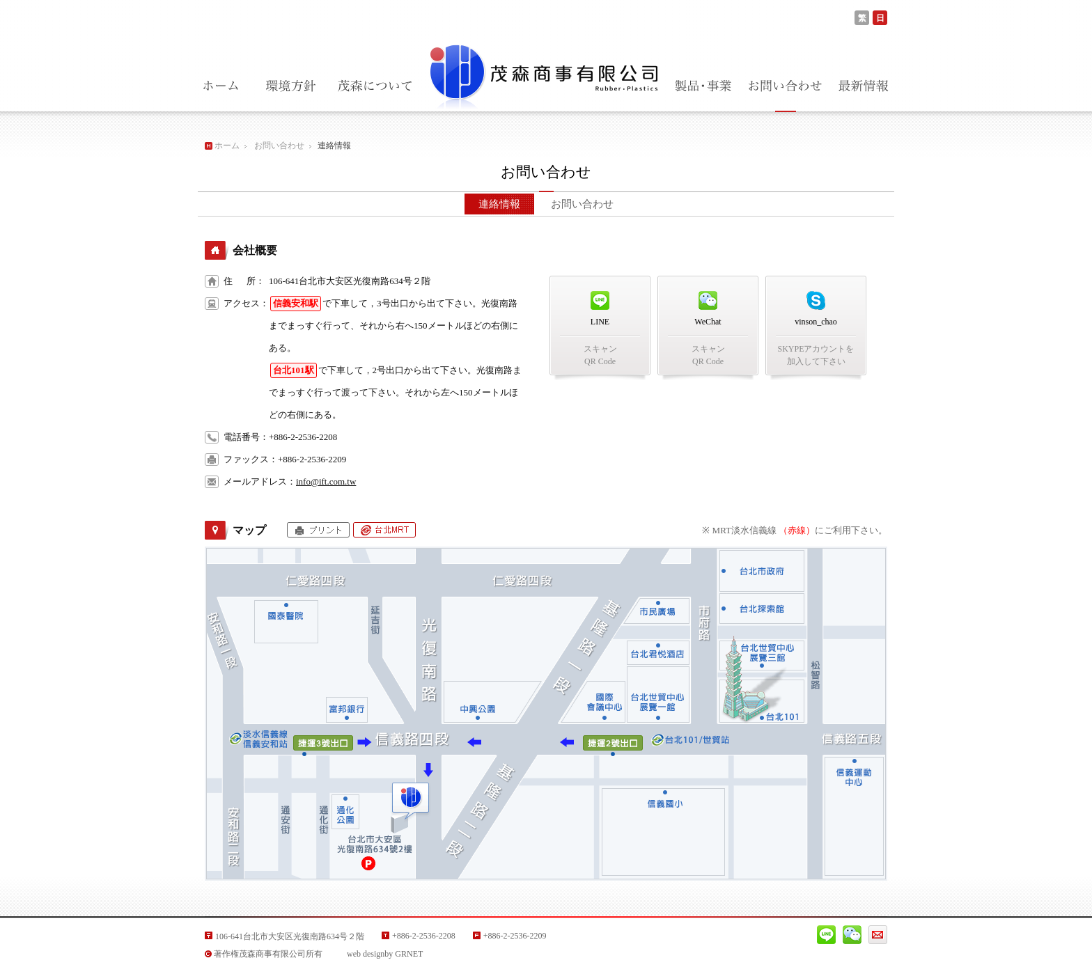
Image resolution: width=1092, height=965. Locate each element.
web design (365, 954)
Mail (877, 934)
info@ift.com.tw (326, 481)
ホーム (220, 86)
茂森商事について (374, 86)
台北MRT (384, 530)
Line (826, 934)
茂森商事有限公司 (542, 73)
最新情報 (863, 86)
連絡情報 (499, 204)
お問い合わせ (785, 86)
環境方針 (290, 86)
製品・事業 (703, 86)
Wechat (852, 934)
